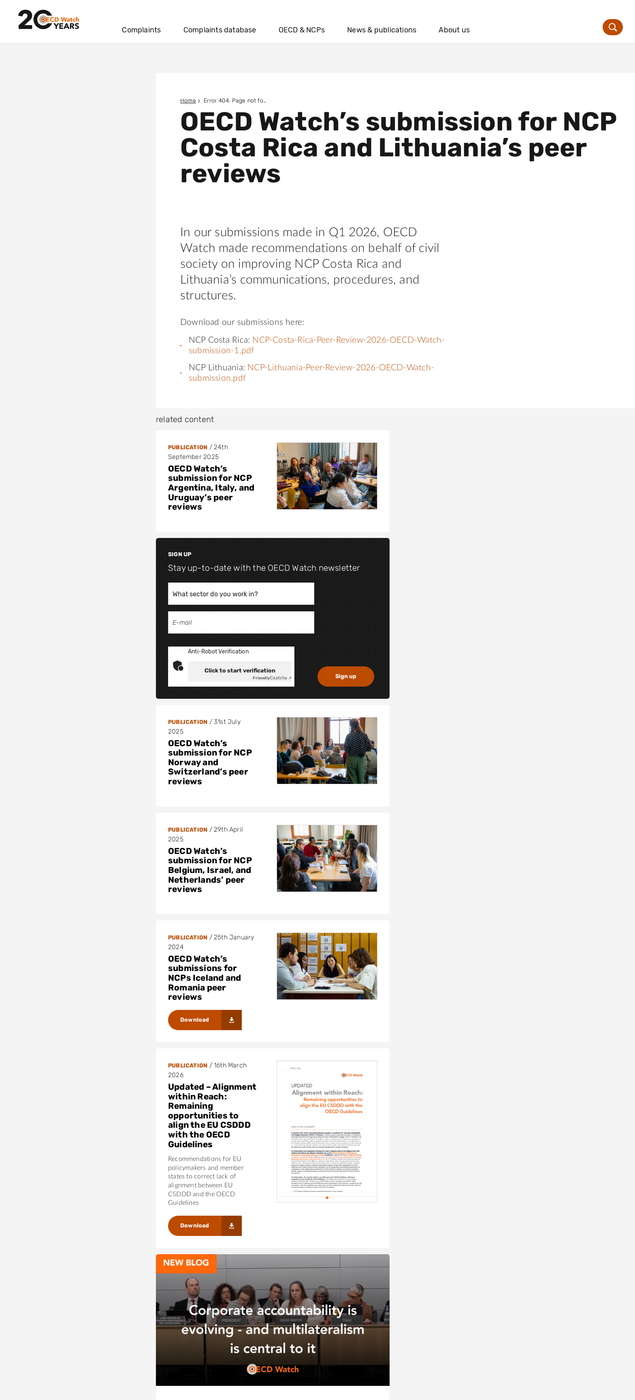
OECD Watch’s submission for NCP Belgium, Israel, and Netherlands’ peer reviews (450, 654)
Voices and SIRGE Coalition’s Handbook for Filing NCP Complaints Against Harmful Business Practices (209, 1029)
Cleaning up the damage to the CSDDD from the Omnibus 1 (508, 1226)
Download (194, 745)
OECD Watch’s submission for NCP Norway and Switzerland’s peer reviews (210, 595)
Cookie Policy (150, 1388)
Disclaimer (36, 1388)
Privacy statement (91, 1388)
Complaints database (253, 23)
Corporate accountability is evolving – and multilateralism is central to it (258, 939)
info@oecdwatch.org (455, 1319)
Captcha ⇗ (511, 570)
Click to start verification (479, 562)
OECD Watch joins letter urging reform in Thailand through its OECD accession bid (254, 1179)
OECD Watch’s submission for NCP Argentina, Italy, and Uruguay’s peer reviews (211, 487)
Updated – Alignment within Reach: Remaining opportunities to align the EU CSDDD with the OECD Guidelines (452, 772)
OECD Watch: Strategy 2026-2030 (441, 958)
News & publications (415, 23)
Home (188, 100)
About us (488, 23)
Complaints (175, 23)
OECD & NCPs (336, 23)
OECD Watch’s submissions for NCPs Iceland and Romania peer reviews (204, 703)
